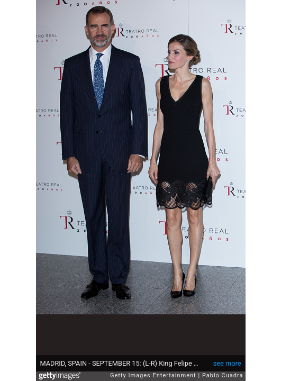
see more (227, 363)
